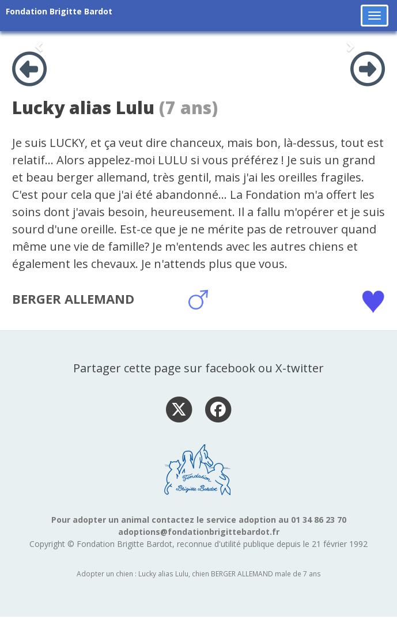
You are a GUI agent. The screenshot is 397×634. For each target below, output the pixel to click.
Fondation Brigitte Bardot (59, 11)
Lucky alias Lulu (83, 107)
